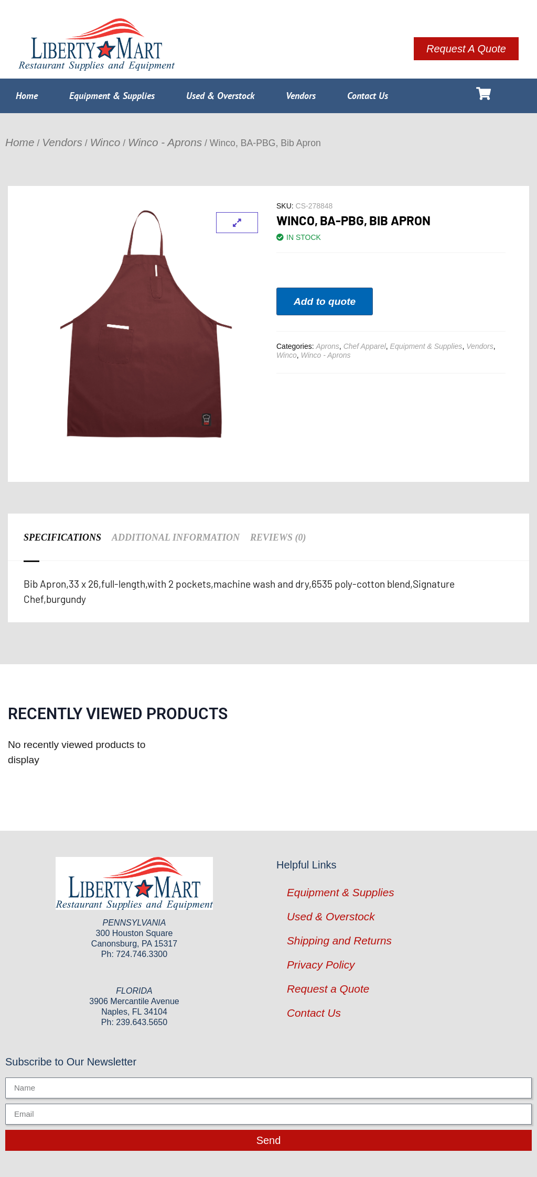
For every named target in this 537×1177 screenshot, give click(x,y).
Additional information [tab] (176, 537)
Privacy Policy (321, 965)
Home (27, 96)
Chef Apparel (364, 346)
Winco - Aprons (165, 142)
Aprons (327, 346)
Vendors (301, 96)
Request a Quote (328, 989)
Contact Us (367, 96)
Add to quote (325, 301)
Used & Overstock (220, 96)
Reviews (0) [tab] (278, 537)
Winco (105, 142)
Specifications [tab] (62, 537)
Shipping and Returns (339, 940)
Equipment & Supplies (112, 96)
